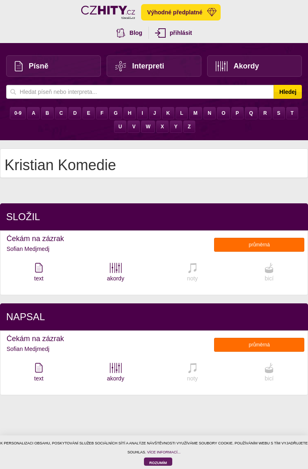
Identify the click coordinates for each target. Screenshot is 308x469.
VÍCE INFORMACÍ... (164, 452)
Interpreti (139, 66)
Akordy (237, 66)
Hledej (288, 92)
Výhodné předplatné (182, 12)
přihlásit (173, 33)
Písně (31, 66)
